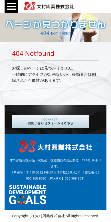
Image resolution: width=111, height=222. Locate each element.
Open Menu (11, 6)
